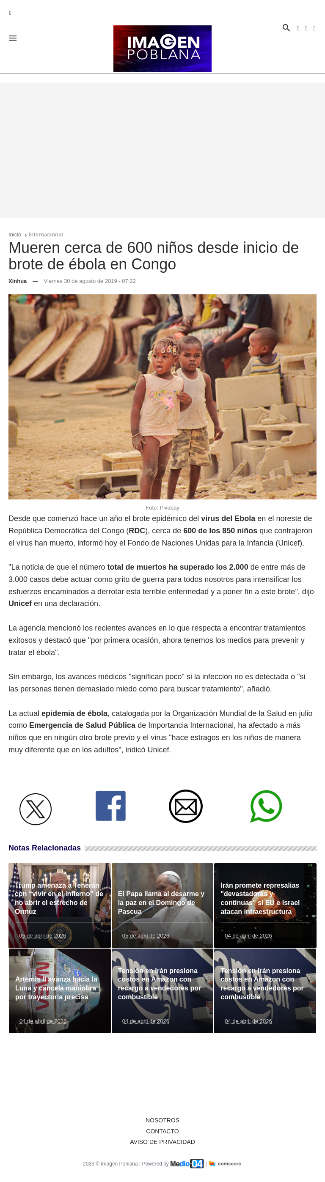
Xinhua (17, 281)
